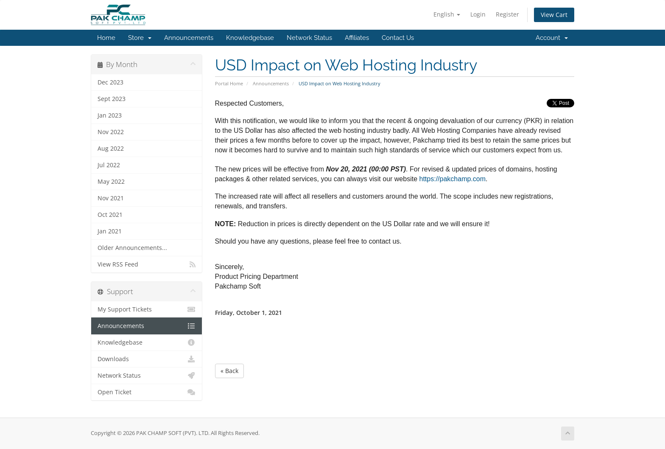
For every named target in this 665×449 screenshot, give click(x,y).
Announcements (188, 38)
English (446, 14)
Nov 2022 (111, 132)
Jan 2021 (110, 231)
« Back (229, 371)
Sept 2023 (112, 99)
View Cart (554, 15)
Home (106, 38)
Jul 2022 (109, 165)
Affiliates (357, 38)
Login (478, 14)
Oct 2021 (110, 215)
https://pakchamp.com (452, 178)
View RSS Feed (147, 264)
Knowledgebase (250, 38)
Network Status (309, 38)
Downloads (147, 359)
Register (507, 14)
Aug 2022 (111, 148)
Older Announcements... (132, 248)
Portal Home (229, 83)
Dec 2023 (110, 82)
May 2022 (111, 181)
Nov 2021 (111, 198)
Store (139, 38)
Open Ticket (147, 392)
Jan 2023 (110, 115)
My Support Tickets (147, 309)
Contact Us (398, 38)
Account (552, 38)
